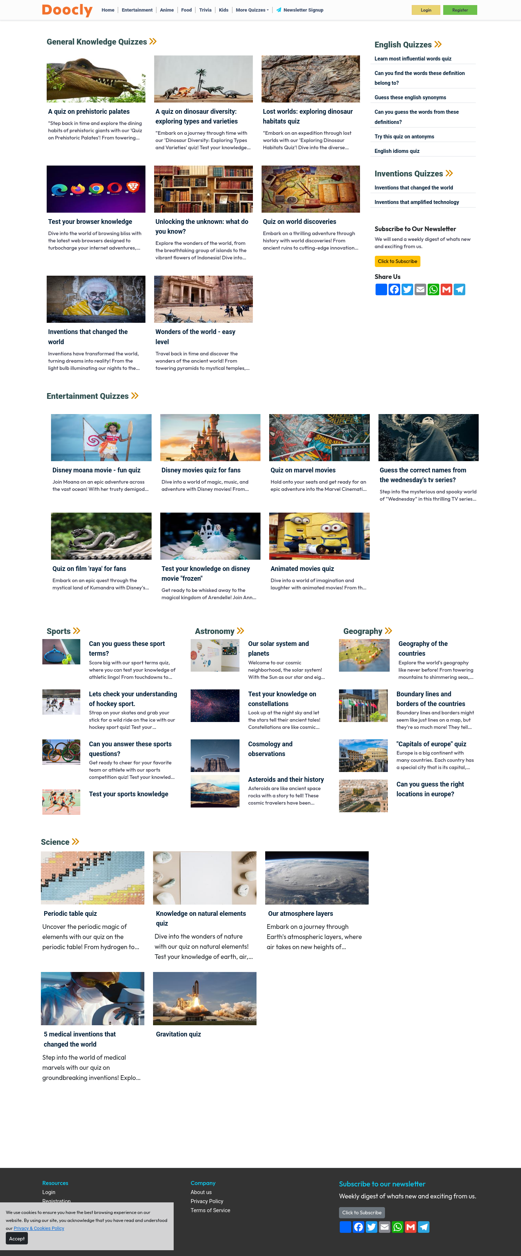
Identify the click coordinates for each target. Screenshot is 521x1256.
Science (55, 842)
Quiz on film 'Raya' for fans (89, 568)
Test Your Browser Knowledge (90, 221)
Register (460, 10)
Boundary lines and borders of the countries (431, 699)
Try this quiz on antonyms (405, 136)
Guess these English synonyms (410, 97)
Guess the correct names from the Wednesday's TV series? (423, 475)
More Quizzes (251, 10)
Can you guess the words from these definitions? (417, 117)
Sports (59, 631)
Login (426, 10)
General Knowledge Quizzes (97, 41)
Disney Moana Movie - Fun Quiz (96, 470)
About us (201, 1192)
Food (186, 10)
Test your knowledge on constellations (282, 699)
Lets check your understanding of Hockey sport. (133, 699)
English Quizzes (403, 44)
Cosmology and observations (270, 749)
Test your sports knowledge (128, 794)
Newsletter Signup (299, 10)
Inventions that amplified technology (417, 202)
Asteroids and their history (286, 779)
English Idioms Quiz (397, 151)
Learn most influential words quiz (413, 59)
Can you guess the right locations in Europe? (430, 789)
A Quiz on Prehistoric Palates (89, 111)
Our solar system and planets (278, 648)
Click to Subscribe (398, 261)
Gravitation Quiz (178, 1034)
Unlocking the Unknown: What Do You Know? (202, 226)
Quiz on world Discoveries (299, 221)
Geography (362, 631)
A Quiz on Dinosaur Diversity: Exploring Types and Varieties (197, 116)
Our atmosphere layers (300, 913)
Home (108, 10)
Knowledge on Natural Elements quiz (201, 918)
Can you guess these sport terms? (127, 648)
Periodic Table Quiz (70, 913)
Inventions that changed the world (88, 336)
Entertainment (137, 10)
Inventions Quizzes (409, 173)
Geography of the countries (423, 648)
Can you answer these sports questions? (130, 749)
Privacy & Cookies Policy (39, 1228)
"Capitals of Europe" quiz (431, 744)
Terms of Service (210, 1210)
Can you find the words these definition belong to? (420, 78)
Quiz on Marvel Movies (303, 470)
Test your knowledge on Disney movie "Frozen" (206, 573)
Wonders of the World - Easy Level (196, 336)
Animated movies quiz (302, 568)
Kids (223, 10)
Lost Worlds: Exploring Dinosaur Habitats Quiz (308, 116)
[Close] (17, 1238)
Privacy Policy (207, 1201)
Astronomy (214, 631)
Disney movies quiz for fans (201, 470)
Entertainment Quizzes (88, 396)
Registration (56, 1201)
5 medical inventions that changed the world (80, 1039)
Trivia (205, 10)
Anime (167, 10)
